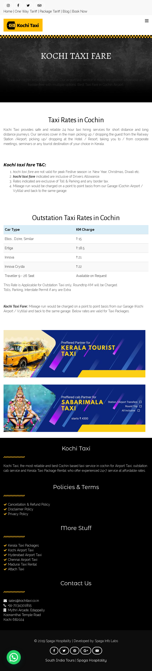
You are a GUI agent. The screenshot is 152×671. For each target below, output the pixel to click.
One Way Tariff (26, 11)
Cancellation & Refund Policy (29, 504)
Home (8, 11)
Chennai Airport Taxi (22, 560)
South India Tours (59, 660)
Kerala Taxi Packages (23, 545)
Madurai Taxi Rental (22, 564)
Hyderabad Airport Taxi (25, 555)
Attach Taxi (16, 569)
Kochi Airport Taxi (21, 550)
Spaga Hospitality (59, 641)
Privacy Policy (18, 514)
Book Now (79, 11)
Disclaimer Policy (20, 509)
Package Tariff (50, 11)
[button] (14, 657)
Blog (66, 11)
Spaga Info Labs (106, 641)
